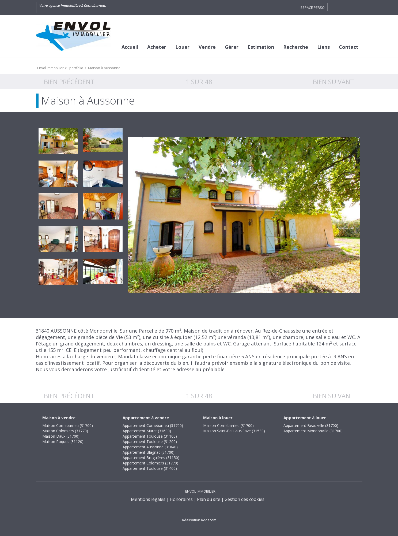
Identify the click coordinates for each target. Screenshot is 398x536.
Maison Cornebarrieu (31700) (67, 425)
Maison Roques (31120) (63, 441)
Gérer (231, 47)
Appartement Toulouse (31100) (150, 436)
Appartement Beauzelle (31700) (310, 425)
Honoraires (181, 499)
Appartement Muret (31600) (147, 430)
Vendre (207, 47)
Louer (182, 47)
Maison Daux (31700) (60, 436)
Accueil (130, 47)
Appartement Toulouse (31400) (150, 468)
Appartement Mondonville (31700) (313, 430)
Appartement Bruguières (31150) (151, 457)
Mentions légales (148, 499)
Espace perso (313, 7)
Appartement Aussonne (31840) (150, 446)
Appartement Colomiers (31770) (150, 463)
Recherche (295, 47)
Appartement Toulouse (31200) (150, 441)
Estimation (261, 47)
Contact (348, 47)
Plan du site (208, 499)
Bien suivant (333, 81)
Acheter (156, 47)
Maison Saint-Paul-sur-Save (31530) (234, 430)
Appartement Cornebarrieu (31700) (153, 425)
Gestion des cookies (244, 499)
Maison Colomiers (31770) (65, 430)
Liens (323, 47)
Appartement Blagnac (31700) (149, 452)
